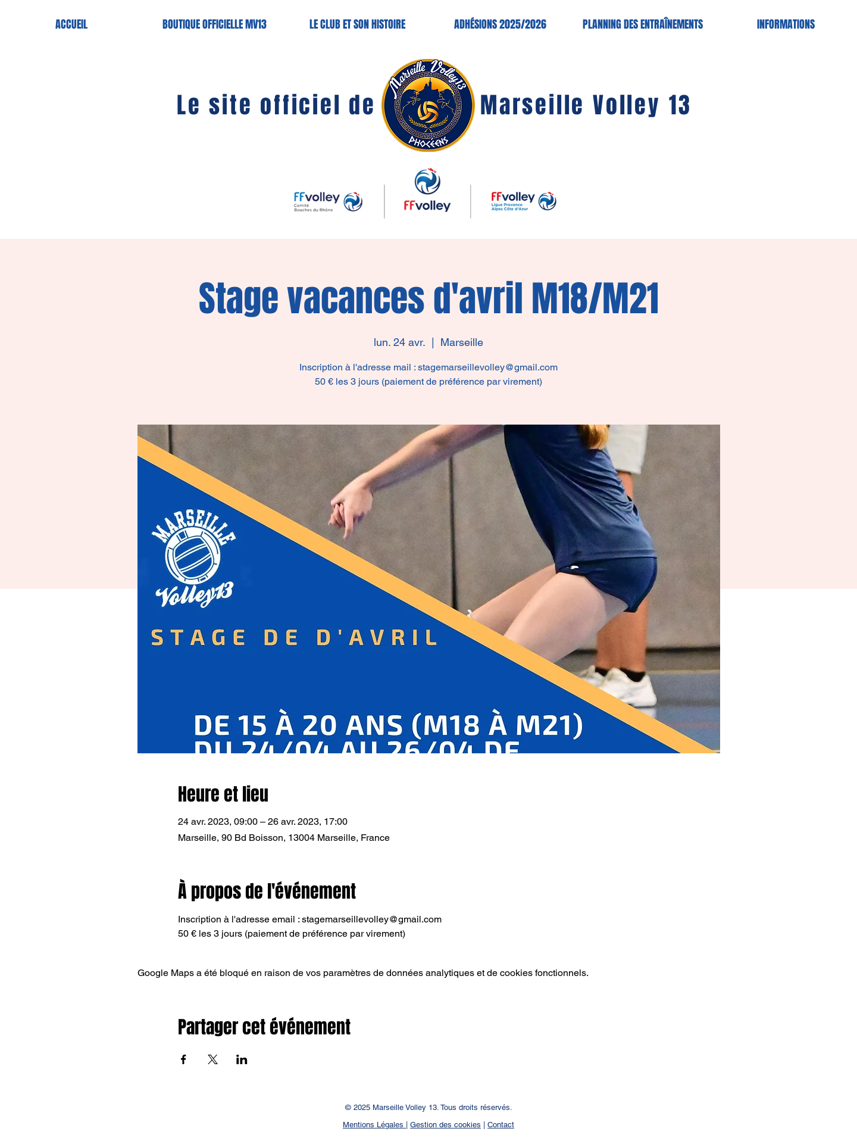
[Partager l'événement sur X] (212, 1059)
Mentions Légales (374, 1124)
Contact (500, 1124)
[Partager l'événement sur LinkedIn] (242, 1059)
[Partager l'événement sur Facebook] (183, 1059)
